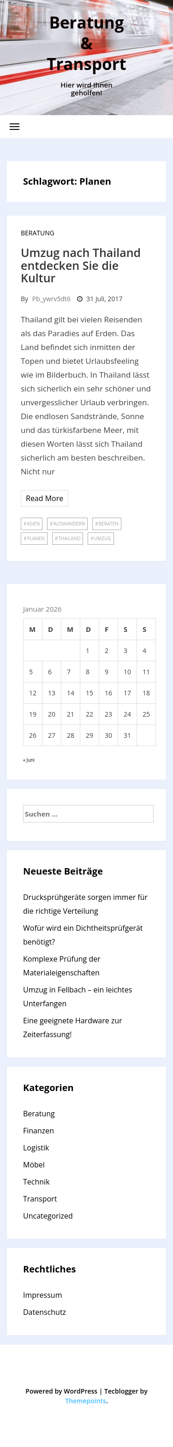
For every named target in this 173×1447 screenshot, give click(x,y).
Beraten (109, 523)
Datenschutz (44, 1312)
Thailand (69, 538)
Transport (40, 1199)
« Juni (29, 760)
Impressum (42, 1295)
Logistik (36, 1148)
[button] (14, 126)
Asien (33, 523)
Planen (35, 538)
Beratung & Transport (86, 43)
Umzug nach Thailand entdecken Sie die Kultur (81, 265)
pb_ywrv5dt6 (51, 298)
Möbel (34, 1165)
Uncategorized (48, 1216)
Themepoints (85, 1400)
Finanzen (38, 1131)
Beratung (37, 232)
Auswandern (69, 523)
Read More (44, 498)
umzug (102, 538)
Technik (36, 1182)
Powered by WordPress (61, 1391)
